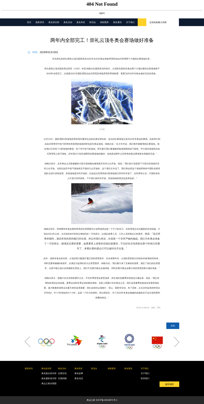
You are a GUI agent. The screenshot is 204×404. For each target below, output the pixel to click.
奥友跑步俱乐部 (48, 373)
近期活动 (62, 373)
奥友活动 (68, 22)
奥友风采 (80, 22)
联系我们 (145, 378)
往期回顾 (62, 378)
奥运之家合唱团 (48, 383)
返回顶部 (169, 384)
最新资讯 (40, 22)
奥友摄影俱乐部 (48, 378)
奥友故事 (78, 373)
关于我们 (130, 22)
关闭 (173, 326)
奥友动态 (78, 378)
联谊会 (92, 22)
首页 (29, 22)
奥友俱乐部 (53, 22)
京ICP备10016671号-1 (106, 400)
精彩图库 (104, 22)
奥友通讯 (117, 22)
